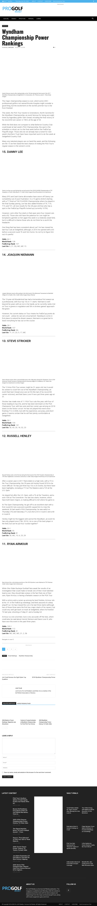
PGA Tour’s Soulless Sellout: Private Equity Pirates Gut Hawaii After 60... (21, 800)
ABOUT (34, 1)
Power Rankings (12, 656)
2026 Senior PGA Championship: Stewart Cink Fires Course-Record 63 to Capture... (21, 867)
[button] (92, 19)
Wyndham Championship (26, 656)
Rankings (5, 25)
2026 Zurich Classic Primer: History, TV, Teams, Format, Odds (20, 848)
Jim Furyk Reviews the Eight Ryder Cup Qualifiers (14, 678)
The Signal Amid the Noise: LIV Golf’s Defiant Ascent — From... (21, 830)
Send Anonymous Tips (59, 1)
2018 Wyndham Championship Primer (43, 677)
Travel (31, 19)
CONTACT (40, 1)
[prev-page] (3, 728)
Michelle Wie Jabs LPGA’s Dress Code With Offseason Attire (88, 863)
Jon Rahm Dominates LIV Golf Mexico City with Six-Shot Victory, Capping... (21, 857)
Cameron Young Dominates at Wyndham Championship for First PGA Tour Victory (28, 722)
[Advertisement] (73, 57)
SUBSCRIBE (48, 1)
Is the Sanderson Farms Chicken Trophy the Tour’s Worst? (88, 845)
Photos (22, 19)
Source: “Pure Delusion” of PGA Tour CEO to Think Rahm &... (21, 839)
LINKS (38, 19)
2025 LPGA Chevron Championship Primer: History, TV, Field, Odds (20, 821)
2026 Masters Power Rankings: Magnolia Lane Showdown (9, 722)
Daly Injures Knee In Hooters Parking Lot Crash (72, 828)
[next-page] (6, 728)
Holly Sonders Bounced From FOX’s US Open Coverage (73, 863)
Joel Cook (11, 47)
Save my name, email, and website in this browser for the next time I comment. (27, 772)
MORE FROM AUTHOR (24, 703)
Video (13, 19)
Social (6, 19)
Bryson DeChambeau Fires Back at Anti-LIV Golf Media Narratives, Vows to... (20, 811)
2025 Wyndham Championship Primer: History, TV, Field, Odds (45, 722)
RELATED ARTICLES (9, 703)
